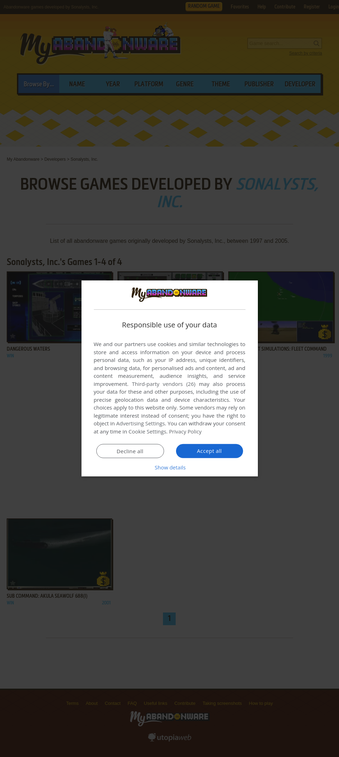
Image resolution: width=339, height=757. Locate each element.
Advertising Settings (140, 423)
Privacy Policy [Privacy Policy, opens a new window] (185, 431)
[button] (169, 467)
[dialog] (169, 378)
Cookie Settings (147, 431)
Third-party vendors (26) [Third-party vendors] (163, 383)
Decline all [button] (130, 451)
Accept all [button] (209, 450)
